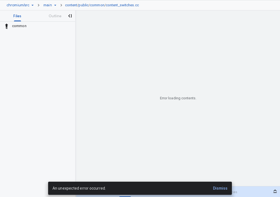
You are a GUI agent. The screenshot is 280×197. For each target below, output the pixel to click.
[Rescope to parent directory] (6, 26)
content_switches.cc (122, 5)
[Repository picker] (32, 5)
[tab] (17, 15)
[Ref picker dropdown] (55, 5)
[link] (103, 5)
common (97, 5)
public (83, 5)
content (71, 5)
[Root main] (47, 5)
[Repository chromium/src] (17, 5)
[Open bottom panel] (275, 191)
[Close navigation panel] (70, 15)
